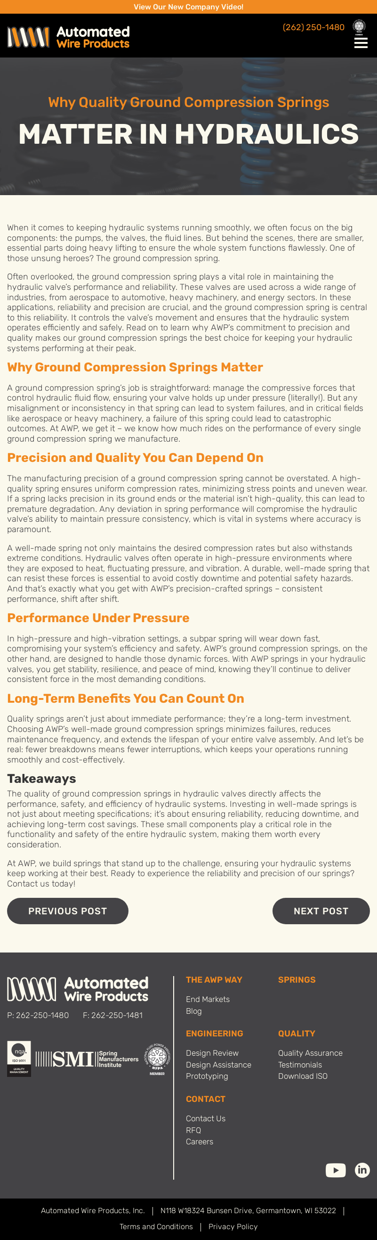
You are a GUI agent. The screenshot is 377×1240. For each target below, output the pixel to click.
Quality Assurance (310, 1054)
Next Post (321, 912)
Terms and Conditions (156, 1227)
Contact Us (205, 1119)
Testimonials (300, 1065)
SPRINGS (297, 980)
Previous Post (67, 912)
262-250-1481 (117, 1016)
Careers (199, 1142)
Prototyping (207, 1077)
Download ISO (303, 1077)
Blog (194, 1012)
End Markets (208, 1000)
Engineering (214, 1034)
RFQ (193, 1131)
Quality (296, 1034)
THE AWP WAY (214, 980)
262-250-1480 (42, 1016)
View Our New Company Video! (188, 7)
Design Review (212, 1054)
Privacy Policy (233, 1227)
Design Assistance (218, 1065)
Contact (205, 1099)
